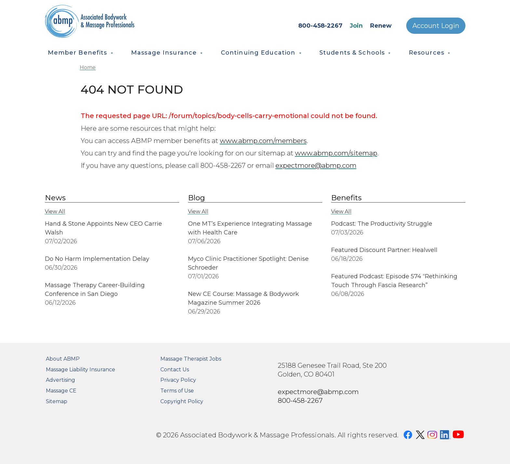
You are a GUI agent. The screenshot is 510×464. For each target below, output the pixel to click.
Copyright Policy (181, 401)
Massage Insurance (164, 52)
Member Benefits (77, 52)
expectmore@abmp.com (315, 165)
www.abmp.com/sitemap (336, 153)
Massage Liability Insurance (80, 369)
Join (356, 25)
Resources (426, 52)
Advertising (60, 380)
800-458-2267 (320, 25)
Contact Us (174, 369)
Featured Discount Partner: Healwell (384, 250)
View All (55, 211)
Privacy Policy (178, 380)
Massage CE (61, 391)
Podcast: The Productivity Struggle (381, 223)
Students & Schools (352, 52)
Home (88, 67)
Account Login (435, 26)
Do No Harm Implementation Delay (97, 258)
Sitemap (56, 401)
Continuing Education (258, 52)
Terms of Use (177, 391)
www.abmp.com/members (263, 141)
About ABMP (63, 359)
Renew (381, 25)
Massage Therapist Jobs (190, 359)
